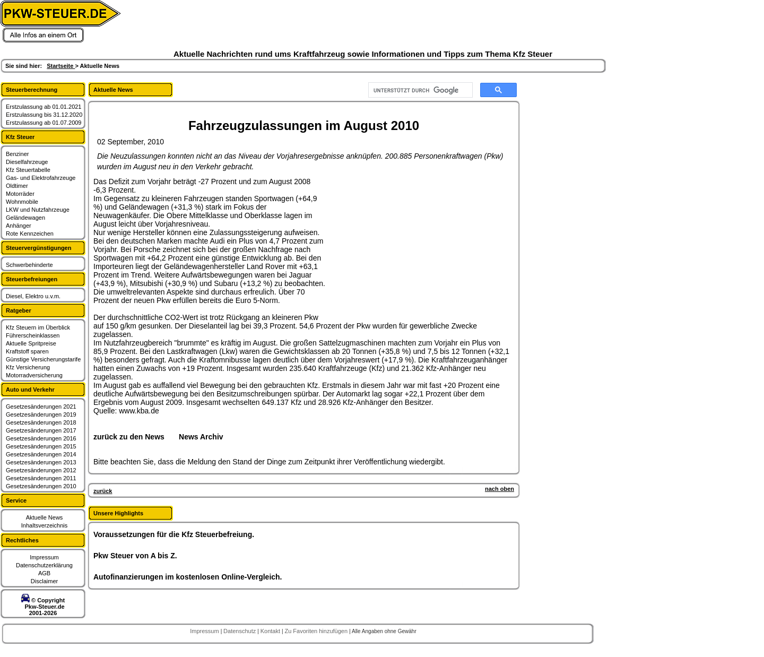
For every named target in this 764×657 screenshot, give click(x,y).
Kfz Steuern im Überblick (38, 327)
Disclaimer (44, 581)
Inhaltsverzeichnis (44, 525)
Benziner (17, 154)
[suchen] (419, 90)
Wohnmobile (22, 201)
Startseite (61, 66)
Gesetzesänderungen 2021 (41, 406)
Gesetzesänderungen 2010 (41, 486)
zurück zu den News (128, 437)
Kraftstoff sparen (27, 351)
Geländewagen (25, 217)
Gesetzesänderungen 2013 (41, 462)
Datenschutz (240, 631)
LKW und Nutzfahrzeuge (38, 209)
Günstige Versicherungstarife (43, 359)
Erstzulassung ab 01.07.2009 (44, 122)
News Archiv (201, 437)
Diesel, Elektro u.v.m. (33, 296)
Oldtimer (17, 186)
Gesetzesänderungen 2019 (41, 414)
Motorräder (20, 194)
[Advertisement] (406, 243)
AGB (44, 573)
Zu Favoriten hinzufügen (316, 631)
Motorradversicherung (34, 375)
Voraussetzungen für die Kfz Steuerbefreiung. (173, 534)
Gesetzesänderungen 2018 (41, 422)
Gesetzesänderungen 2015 (41, 446)
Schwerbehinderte (29, 265)
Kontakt (271, 631)
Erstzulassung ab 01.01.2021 (44, 106)
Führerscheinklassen (33, 335)
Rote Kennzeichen (30, 233)
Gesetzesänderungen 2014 (41, 454)
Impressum (44, 557)
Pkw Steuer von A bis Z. (135, 555)
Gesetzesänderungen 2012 (41, 470)
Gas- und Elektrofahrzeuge (40, 178)
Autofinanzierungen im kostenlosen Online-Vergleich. (187, 577)
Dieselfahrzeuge (27, 162)
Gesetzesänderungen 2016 (41, 438)
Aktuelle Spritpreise (31, 343)
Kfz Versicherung (28, 367)
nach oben (499, 489)
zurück (102, 491)
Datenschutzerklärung (44, 565)
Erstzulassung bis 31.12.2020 (44, 114)
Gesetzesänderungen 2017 (41, 430)
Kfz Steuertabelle (28, 170)
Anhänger (18, 225)
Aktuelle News (44, 517)
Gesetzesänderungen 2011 (41, 478)
